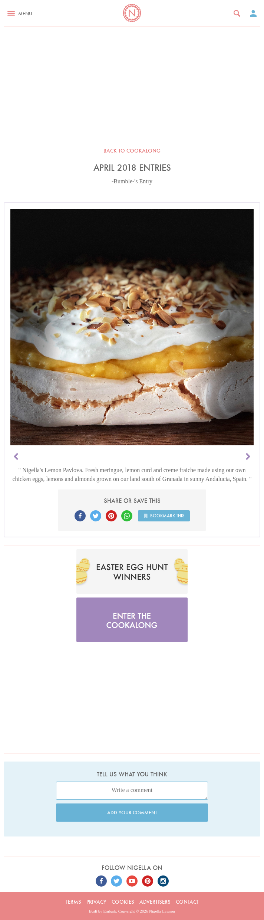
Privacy (96, 901)
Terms (73, 901)
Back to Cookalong (132, 150)
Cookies (123, 901)
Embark (109, 911)
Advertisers (155, 901)
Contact (187, 901)
